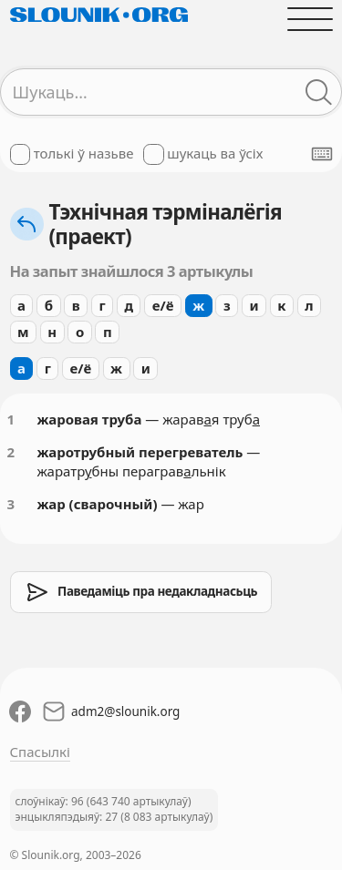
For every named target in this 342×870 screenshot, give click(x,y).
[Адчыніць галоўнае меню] (309, 18)
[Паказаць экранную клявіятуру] (322, 154)
